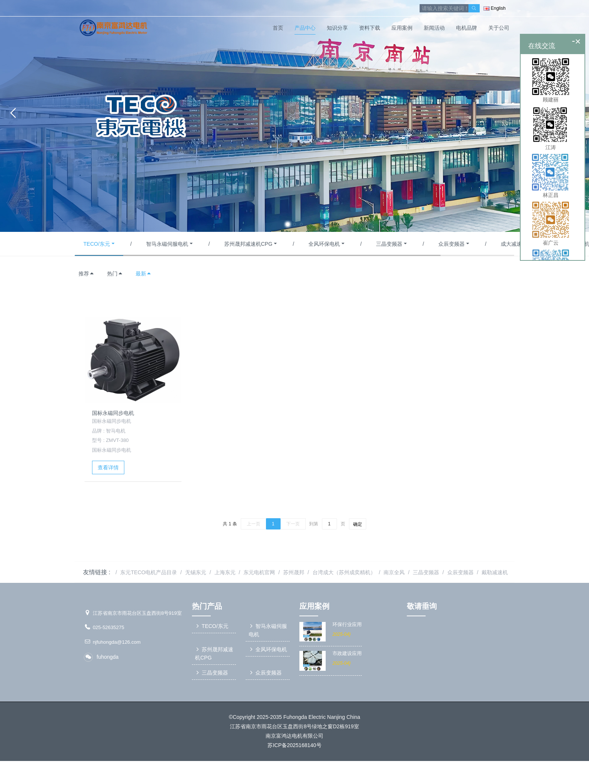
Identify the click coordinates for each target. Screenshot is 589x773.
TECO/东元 (96, 244)
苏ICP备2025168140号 (294, 746)
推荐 (86, 274)
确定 (357, 524)
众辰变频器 (451, 244)
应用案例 (314, 606)
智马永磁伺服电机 (167, 244)
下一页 (293, 523)
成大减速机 (514, 244)
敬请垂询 (422, 606)
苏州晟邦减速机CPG (248, 244)
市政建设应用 (347, 654)
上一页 (253, 523)
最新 (143, 274)
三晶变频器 (389, 244)
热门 (115, 274)
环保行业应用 (347, 624)
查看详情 (108, 467)
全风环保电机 (324, 244)
